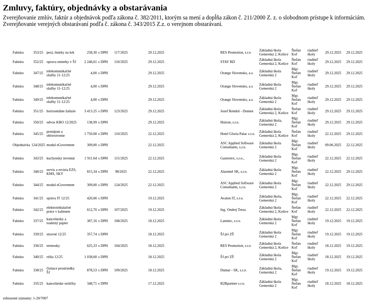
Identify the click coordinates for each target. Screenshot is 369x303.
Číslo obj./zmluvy (121, 41)
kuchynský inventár (60, 158)
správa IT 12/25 (57, 198)
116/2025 (121, 62)
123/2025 (121, 111)
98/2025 (121, 171)
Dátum (156, 41)
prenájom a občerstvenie (55, 133)
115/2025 (121, 158)
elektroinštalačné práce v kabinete (58, 209)
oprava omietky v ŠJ (61, 62)
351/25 (38, 111)
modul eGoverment (60, 145)
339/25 (38, 234)
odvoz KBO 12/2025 (61, 122)
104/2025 (121, 246)
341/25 (38, 198)
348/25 (38, 86)
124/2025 (38, 145)
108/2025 (121, 221)
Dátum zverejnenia (354, 41)
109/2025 (121, 270)
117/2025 (121, 52)
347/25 (38, 73)
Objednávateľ (274, 41)
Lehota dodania (189, 41)
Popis (62, 41)
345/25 (38, 134)
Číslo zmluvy (139, 41)
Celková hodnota (88, 41)
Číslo (38, 41)
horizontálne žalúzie (61, 111)
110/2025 (121, 134)
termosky (53, 246)
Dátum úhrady (333, 41)
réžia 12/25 (54, 257)
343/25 (38, 158)
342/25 (38, 210)
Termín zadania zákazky (209, 41)
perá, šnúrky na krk (60, 52)
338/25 (38, 270)
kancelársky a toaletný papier (57, 221)
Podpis (299, 41)
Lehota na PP (172, 41)
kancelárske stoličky (61, 283)
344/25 (38, 185)
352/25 (38, 62)
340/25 (38, 257)
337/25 (38, 221)
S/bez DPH (103, 41)
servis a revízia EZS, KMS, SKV (61, 172)
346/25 (38, 171)
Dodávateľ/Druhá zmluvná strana (239, 41)
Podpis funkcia (315, 41)
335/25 (38, 283)
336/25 (38, 246)
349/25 (38, 99)
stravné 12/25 (56, 234)
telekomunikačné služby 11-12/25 (58, 73)
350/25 (38, 122)
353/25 (38, 52)
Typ (21, 41)
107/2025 (121, 210)
